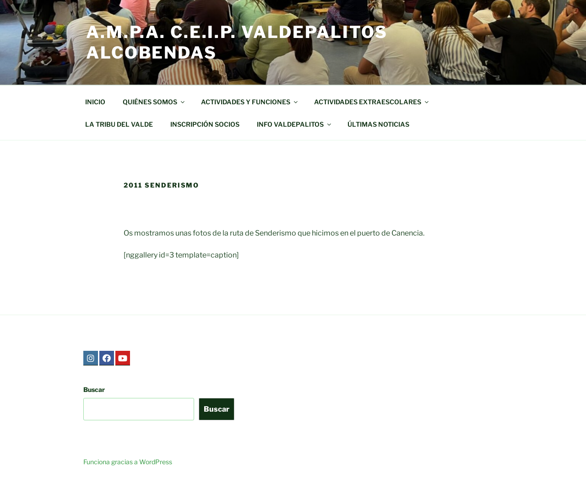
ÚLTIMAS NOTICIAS (378, 124)
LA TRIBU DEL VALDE (119, 124)
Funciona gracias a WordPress (127, 462)
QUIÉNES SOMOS (154, 102)
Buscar (94, 389)
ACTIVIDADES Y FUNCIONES (250, 102)
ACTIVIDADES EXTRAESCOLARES (372, 102)
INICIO (95, 102)
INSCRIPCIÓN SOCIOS (204, 124)
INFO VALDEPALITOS (294, 124)
